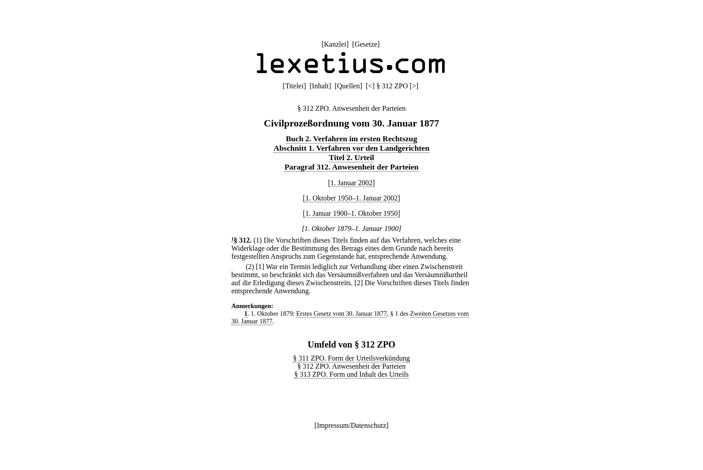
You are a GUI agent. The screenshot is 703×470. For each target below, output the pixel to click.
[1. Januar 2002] (351, 183)
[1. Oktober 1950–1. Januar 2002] (351, 198)
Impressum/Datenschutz (351, 425)
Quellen (348, 86)
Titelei (294, 86)
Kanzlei (335, 44)
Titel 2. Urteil (351, 157)
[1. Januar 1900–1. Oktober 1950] (351, 213)
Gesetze (366, 44)
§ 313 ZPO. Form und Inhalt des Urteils (351, 374)
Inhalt (320, 86)
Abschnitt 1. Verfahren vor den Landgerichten (351, 148)
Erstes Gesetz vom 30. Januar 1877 (341, 313)
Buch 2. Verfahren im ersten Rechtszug (351, 138)
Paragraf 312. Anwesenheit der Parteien (351, 166)
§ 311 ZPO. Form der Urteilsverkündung (351, 358)
